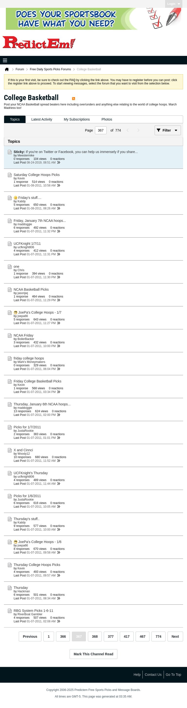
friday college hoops (29, 358)
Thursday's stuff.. (26, 519)
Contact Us (153, 675)
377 (110, 636)
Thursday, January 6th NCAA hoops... (42, 404)
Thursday (21, 588)
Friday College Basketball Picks (37, 381)
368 (95, 636)
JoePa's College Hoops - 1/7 (39, 312)
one (16, 266)
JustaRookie (26, 430)
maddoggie (25, 224)
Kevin (21, 178)
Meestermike (26, 155)
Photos (107, 119)
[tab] (15, 119)
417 (127, 636)
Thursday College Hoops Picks (37, 565)
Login (173, 4)
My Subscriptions (77, 119)
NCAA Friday (23, 335)
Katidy (22, 201)
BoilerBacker (26, 339)
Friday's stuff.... (29, 198)
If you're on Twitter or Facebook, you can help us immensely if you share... (82, 152)
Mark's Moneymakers (31, 362)
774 (158, 636)
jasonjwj (23, 293)
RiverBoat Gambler (30, 614)
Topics (15, 119)
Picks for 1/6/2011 (27, 496)
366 (63, 636)
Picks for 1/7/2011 (27, 427)
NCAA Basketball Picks (31, 289)
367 (79, 636)
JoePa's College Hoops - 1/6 (39, 542)
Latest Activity (41, 119)
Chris (21, 270)
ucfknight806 (26, 247)
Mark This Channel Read (93, 654)
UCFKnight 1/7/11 (27, 244)
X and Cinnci (23, 450)
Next (175, 636)
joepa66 (23, 316)
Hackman (24, 591)
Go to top (173, 675)
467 (142, 636)
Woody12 (24, 453)
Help (137, 675)
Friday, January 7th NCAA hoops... (40, 221)
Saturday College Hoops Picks (37, 175)
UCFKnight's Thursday (31, 473)
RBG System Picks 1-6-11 (33, 611)
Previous (30, 636)
